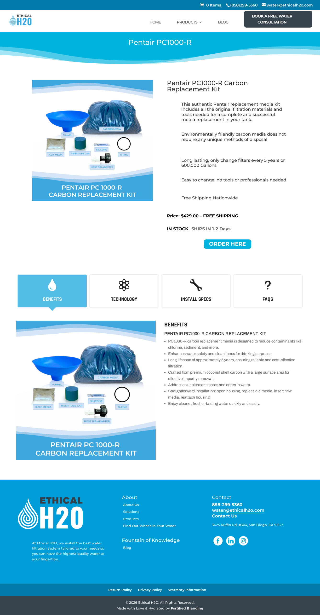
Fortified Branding (187, 608)
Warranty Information (187, 590)
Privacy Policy (150, 590)
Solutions (131, 512)
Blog (127, 547)
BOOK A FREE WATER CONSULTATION (272, 19)
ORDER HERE (227, 244)
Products (131, 519)
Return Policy (120, 590)
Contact (221, 497)
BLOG (223, 22)
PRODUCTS (187, 22)
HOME (155, 22)
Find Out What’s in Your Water (149, 526)
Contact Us (224, 516)
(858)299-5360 (244, 5)
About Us (131, 505)
